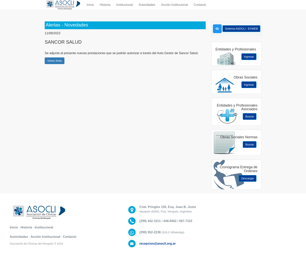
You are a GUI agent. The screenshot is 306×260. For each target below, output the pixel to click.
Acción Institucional (174, 8)
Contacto (200, 8)
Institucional (124, 8)
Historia (105, 8)
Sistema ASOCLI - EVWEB (241, 28)
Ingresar (249, 56)
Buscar (249, 116)
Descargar (247, 178)
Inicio (90, 8)
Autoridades (147, 8)
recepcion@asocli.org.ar (157, 243)
